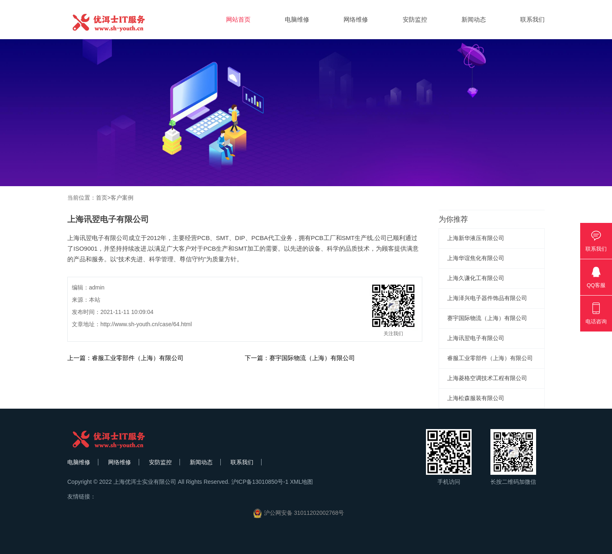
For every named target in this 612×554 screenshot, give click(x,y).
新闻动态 (473, 19)
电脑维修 (297, 19)
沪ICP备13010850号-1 (259, 481)
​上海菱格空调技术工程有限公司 (487, 378)
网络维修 (356, 19)
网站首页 (238, 19)
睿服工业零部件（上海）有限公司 (490, 358)
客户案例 (122, 197)
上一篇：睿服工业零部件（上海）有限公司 (125, 357)
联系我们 (532, 19)
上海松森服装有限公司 (475, 398)
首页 (101, 197)
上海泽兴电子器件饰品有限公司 (487, 298)
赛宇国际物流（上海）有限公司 (487, 318)
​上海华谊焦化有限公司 (475, 258)
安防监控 (415, 19)
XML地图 (301, 481)
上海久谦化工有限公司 (475, 278)
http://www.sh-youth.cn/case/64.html (146, 324)
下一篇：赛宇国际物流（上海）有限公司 (300, 357)
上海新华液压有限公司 (475, 238)
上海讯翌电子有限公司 (475, 338)
